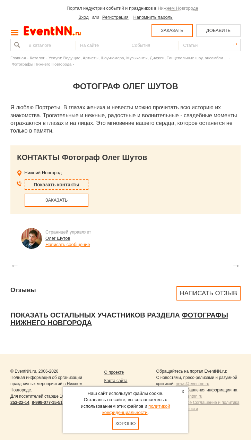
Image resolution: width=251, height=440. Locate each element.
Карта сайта (116, 380)
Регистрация (115, 17)
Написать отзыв (208, 293)
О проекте (114, 372)
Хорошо (125, 423)
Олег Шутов (57, 238)
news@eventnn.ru (192, 383)
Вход (83, 17)
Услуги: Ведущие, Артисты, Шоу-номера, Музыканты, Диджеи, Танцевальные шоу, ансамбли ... (138, 58)
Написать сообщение (67, 244)
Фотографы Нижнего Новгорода (42, 64)
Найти (16, 45)
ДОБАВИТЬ (218, 30)
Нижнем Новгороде (178, 8)
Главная (18, 58)
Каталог (37, 58)
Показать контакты (56, 184)
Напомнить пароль (152, 17)
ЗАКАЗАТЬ (172, 30)
